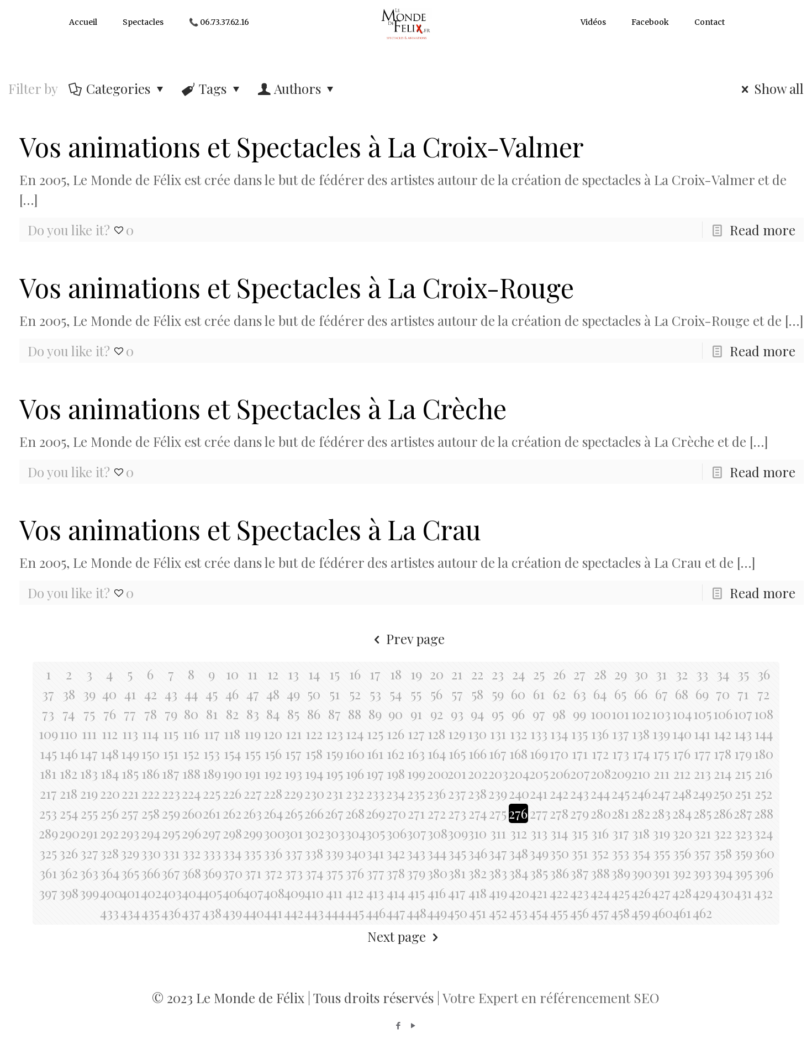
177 (702, 753)
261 (211, 813)
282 (640, 813)
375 (334, 873)
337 (293, 853)
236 (436, 793)
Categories (117, 88)
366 (150, 873)
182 (68, 773)
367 (170, 873)
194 (314, 773)
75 (89, 714)
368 (191, 873)
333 (212, 853)
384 (518, 873)
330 (150, 853)
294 (150, 833)
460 (661, 912)
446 (375, 912)
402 (150, 892)
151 (170, 753)
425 (620, 892)
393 (702, 873)
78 (150, 714)
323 (743, 833)
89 (375, 714)
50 (313, 694)
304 (355, 833)
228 (272, 793)
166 (477, 753)
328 (109, 853)
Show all (770, 88)
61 (539, 694)
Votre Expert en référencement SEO (551, 997)
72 (763, 694)
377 (375, 873)
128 (436, 733)
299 (252, 833)
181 (48, 773)
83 (252, 714)
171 (580, 753)
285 (702, 813)
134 (559, 733)
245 (620, 793)
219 (89, 793)
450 (457, 912)
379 (416, 873)
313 (538, 833)
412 (354, 892)
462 (702, 912)
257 (130, 813)
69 (702, 694)
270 (395, 813)
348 (518, 853)
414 (396, 892)
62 (559, 694)
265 (293, 813)
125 (375, 733)
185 (130, 773)
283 (661, 813)
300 (273, 833)
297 (211, 833)
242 (559, 793)
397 (48, 892)
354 (641, 853)
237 (457, 793)
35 (743, 674)
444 (334, 912)
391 (661, 873)
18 (396, 674)
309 (457, 833)
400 (109, 892)
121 (294, 733)
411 (334, 892)
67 (661, 694)
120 (272, 733)
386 (559, 873)
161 (375, 753)
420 (518, 892)
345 (457, 853)
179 (743, 753)
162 (395, 753)
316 (600, 833)
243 (579, 793)
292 (109, 833)
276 (518, 813)
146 (69, 753)
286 (722, 813)
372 (273, 873)
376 (354, 873)
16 (355, 674)
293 (129, 833)
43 (171, 694)
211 (661, 773)
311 (498, 833)
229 (293, 793)
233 (375, 793)
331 (171, 853)
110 (68, 733)
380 (436, 873)
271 (416, 813)
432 (763, 892)
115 (170, 733)
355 (661, 853)
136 (600, 733)
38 (68, 694)
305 (375, 833)
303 (334, 833)
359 (743, 853)
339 (334, 853)
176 (681, 753)
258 (150, 813)
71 (742, 694)
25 (539, 674)
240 (518, 793)
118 (232, 733)
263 (252, 813)
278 (559, 813)
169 (539, 753)
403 (171, 892)
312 (518, 833)
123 (334, 733)
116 (191, 733)
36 (763, 674)
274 (477, 813)
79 (171, 714)
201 (456, 773)
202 (477, 773)
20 (437, 674)
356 (682, 853)
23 (498, 674)
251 (743, 793)
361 (48, 873)
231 (334, 793)
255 (89, 813)
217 (48, 793)
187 (171, 773)
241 (538, 793)
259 (171, 813)
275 (498, 813)
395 (743, 873)
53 (375, 694)
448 (416, 912)
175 (661, 753)
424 (600, 892)
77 (130, 714)
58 (477, 694)
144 (764, 733)
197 (375, 773)
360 (763, 853)
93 (457, 714)
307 (416, 833)
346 (477, 853)
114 (150, 733)
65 (620, 694)
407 (252, 892)
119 (252, 733)
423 (579, 892)
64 (600, 694)
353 (620, 853)
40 (109, 694)
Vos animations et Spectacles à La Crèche (263, 408)
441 (273, 912)
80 (191, 714)
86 (313, 714)
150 (150, 753)
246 (641, 793)
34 (722, 674)
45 (211, 694)
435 (150, 912)
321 (702, 833)
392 (681, 873)
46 (232, 694)
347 (497, 853)
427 (661, 892)
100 (600, 714)
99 (579, 714)
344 (436, 853)
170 (559, 753)
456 (579, 912)
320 (682, 833)
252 (763, 793)
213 (702, 773)
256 (110, 813)
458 (620, 912)
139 (661, 733)
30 (641, 674)
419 (498, 892)
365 (130, 873)
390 (641, 873)
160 (355, 753)
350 (559, 853)
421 (538, 892)
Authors (297, 88)
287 (743, 813)
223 (171, 793)
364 (109, 873)
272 (437, 813)
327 (89, 853)
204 (518, 773)
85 (293, 714)
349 (539, 853)
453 (518, 912)
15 (334, 674)
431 (743, 892)
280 (600, 813)
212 (681, 773)
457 (600, 912)
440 (252, 912)
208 (600, 773)
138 (641, 733)
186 (150, 773)
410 (314, 892)
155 (253, 753)
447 (395, 912)
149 (130, 753)
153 (211, 753)
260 (191, 813)
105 (702, 714)
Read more (762, 230)
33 (702, 674)
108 (763, 714)
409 (293, 892)
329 (129, 853)
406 (232, 892)
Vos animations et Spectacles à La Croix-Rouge (296, 287)
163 (416, 753)
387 (579, 873)
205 (539, 773)
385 (539, 873)
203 (498, 773)
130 (477, 733)
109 (48, 733)
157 (293, 753)
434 (130, 912)
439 (232, 912)
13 (293, 674)
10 (232, 674)
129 (457, 733)
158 (314, 753)
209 (620, 773)
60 (518, 694)
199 (416, 773)
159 (334, 753)
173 (620, 753)
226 (232, 793)
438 (212, 912)
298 (232, 833)
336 (272, 853)
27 (579, 674)
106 (722, 714)
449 (436, 912)
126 (395, 733)
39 (89, 694)
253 (48, 813)
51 (334, 694)
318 (641, 833)
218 (68, 793)
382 (477, 873)
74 (68, 714)
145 (48, 753)
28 (600, 674)
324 (763, 833)
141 (702, 733)
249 (702, 793)
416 (437, 892)
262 (232, 813)
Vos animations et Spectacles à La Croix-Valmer (301, 146)
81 (212, 714)
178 (722, 753)
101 (620, 714)
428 (682, 892)
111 (89, 733)
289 (48, 833)
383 (497, 873)
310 (477, 833)
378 (395, 873)
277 (539, 813)
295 (171, 833)
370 (232, 873)
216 (763, 773)
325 (48, 853)
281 (620, 813)
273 (457, 813)
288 (763, 813)
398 (68, 892)
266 (314, 813)
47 (252, 694)
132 (518, 733)
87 (334, 714)
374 (314, 873)
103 (661, 714)
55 (415, 694)
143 (743, 733)
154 (232, 753)
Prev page (406, 638)
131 (498, 733)
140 (682, 733)
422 (559, 892)
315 (579, 833)
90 (395, 714)
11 (252, 674)
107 (743, 714)
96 (518, 714)
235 (416, 793)
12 (272, 674)
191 (252, 773)
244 (600, 793)
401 (130, 892)
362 (68, 873)
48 (273, 694)
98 (559, 714)
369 (212, 873)
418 (477, 892)
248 (682, 793)
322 (723, 833)
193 (293, 773)
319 (661, 833)
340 (355, 853)
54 (395, 694)
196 (355, 773)
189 (212, 773)
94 (477, 714)
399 (89, 892)
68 (681, 694)
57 (457, 694)
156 (273, 753)
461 (682, 912)
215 (743, 773)
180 (763, 753)
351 (579, 853)
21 (456, 674)
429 (702, 892)
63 (579, 694)
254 (69, 813)
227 (253, 793)
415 (416, 892)
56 (436, 694)
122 (314, 733)
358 (723, 853)
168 (518, 753)
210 (640, 773)
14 (314, 674)
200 (436, 773)
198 (396, 773)
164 (437, 753)
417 (457, 892)
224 (191, 793)
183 (89, 773)
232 (355, 793)
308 (436, 833)
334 (232, 853)
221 (130, 793)
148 (110, 753)
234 (395, 793)
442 (293, 912)
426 (641, 892)
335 (252, 853)
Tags (212, 88)
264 (273, 813)
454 (538, 912)
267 (334, 813)
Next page (406, 936)
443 (314, 912)
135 (579, 733)
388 (600, 873)
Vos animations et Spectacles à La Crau (250, 529)
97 (538, 714)
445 (354, 912)
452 (498, 912)
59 (498, 694)
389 (620, 873)
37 (48, 694)
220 (109, 793)
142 (722, 733)
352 (600, 853)
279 (579, 813)
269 (375, 813)
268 (355, 813)
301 (293, 833)
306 (395, 833)
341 (375, 853)
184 (110, 773)
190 (232, 773)
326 (68, 853)
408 (273, 892)
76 (109, 714)
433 (109, 912)
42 (150, 694)
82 (232, 714)
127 (416, 733)
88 (354, 714)
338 (313, 853)
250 (722, 793)
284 (682, 813)
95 (498, 714)
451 (477, 912)
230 (314, 793)
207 (579, 773)
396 (763, 873)
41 (130, 694)
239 (497, 793)
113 (130, 733)
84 (273, 714)
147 (89, 753)
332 (191, 853)
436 (171, 912)
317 (620, 833)
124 (354, 733)
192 (273, 773)
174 (641, 753)
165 (457, 753)
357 (702, 853)
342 (395, 853)
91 (416, 714)
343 (416, 853)
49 (293, 694)
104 (682, 714)
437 (191, 912)
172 (600, 753)
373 (293, 873)
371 (252, 873)
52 (355, 694)
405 (212, 892)
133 (538, 733)
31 (661, 674)
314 (559, 833)
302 (314, 833)
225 (211, 793)
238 (477, 793)
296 (191, 833)
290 (68, 833)
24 (518, 674)
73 (48, 714)
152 (191, 753)
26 (559, 674)
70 (723, 694)
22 (477, 674)
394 (722, 873)
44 (191, 694)
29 (620, 674)
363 (89, 873)
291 (89, 833)
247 (661, 793)
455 (559, 912)
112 (110, 733)
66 (640, 694)
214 (722, 773)
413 (375, 892)
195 (334, 773)
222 (150, 793)
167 (498, 753)
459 (640, 912)
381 (457, 873)
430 (722, 892)
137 (620, 733)
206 (559, 773)
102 (640, 714)
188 (191, 773)
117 (212, 733)
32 (682, 674)
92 (436, 714)
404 (191, 892)
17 (375, 674)
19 (416, 674)
